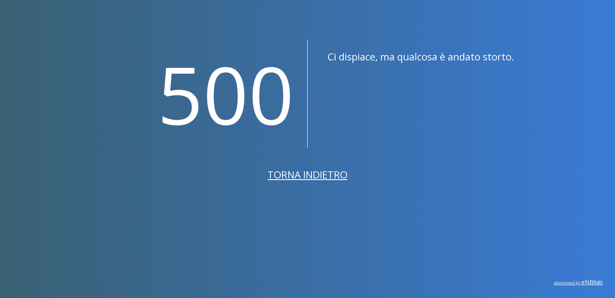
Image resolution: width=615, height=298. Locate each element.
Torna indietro (307, 174)
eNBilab (578, 282)
